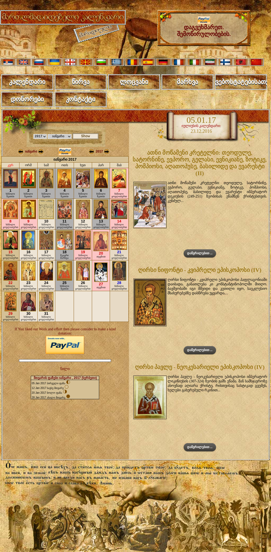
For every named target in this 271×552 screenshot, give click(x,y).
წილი (65, 369)
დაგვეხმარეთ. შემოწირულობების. (204, 28)
